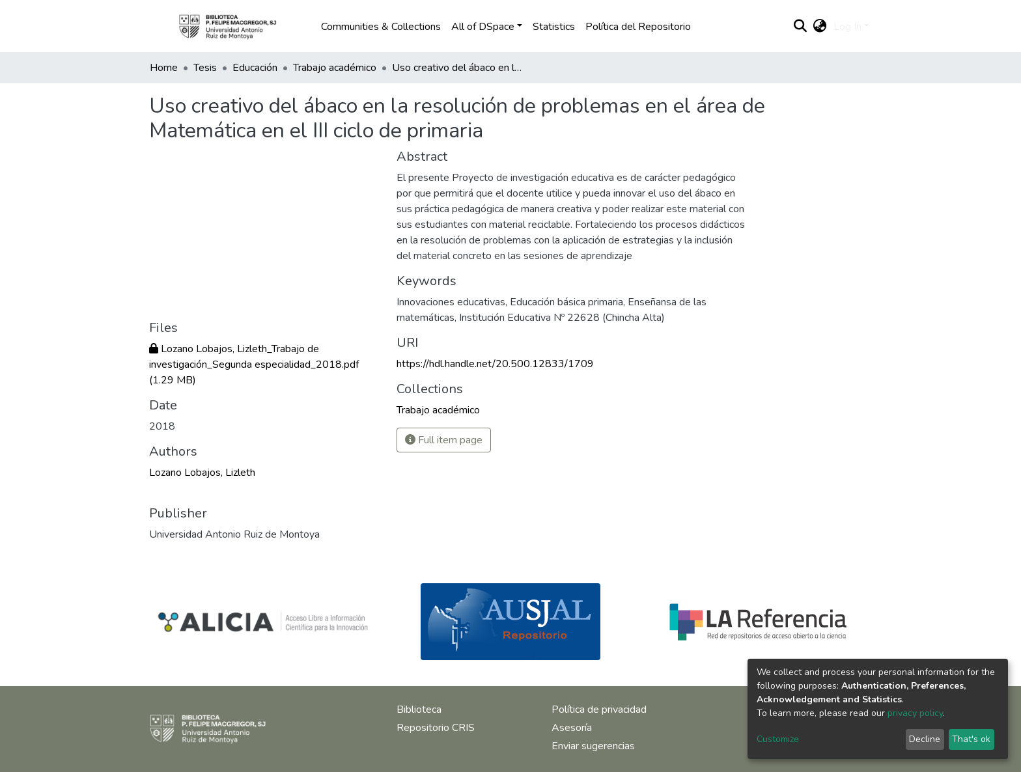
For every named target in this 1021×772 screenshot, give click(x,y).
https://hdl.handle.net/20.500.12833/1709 (495, 364)
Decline (924, 739)
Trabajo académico (334, 68)
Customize (778, 739)
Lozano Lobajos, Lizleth (202, 472)
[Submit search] (800, 26)
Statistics (554, 27)
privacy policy (915, 713)
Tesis (205, 68)
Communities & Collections (381, 27)
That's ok (971, 739)
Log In (847, 27)
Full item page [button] (444, 440)
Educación (254, 68)
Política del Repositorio (638, 27)
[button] (820, 26)
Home (164, 68)
